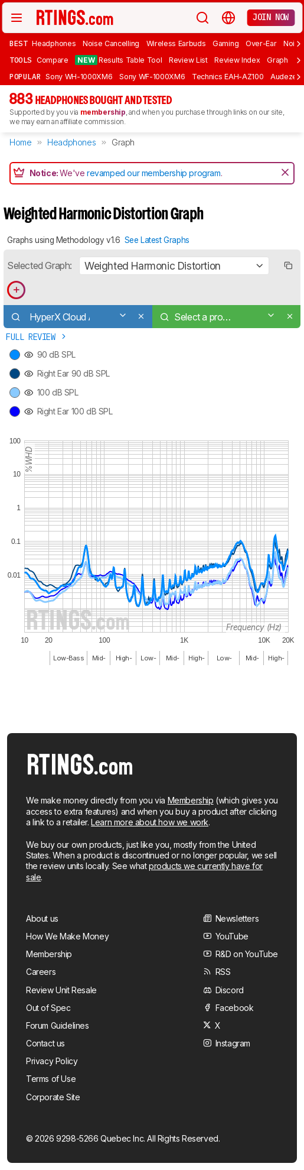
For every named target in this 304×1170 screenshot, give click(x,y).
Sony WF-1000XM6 (152, 76)
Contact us (45, 1043)
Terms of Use (51, 1079)
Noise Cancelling (111, 43)
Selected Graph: (39, 265)
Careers (40, 972)
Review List (188, 60)
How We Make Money (67, 936)
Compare (52, 60)
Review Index (237, 60)
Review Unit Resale (61, 990)
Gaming (225, 43)
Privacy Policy (51, 1061)
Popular (25, 76)
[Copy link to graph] (288, 266)
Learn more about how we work (149, 822)
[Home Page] (75, 17)
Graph (277, 60)
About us (42, 918)
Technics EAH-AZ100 (227, 76)
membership (103, 112)
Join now (271, 17)
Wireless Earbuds (176, 43)
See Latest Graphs (157, 240)
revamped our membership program (154, 173)
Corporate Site (53, 1097)
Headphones (54, 43)
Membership (191, 800)
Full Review (37, 337)
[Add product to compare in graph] (16, 290)
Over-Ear (261, 43)
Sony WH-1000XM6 (78, 76)
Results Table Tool (118, 60)
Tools (20, 59)
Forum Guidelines (57, 1025)
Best (18, 43)
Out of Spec (48, 1008)
